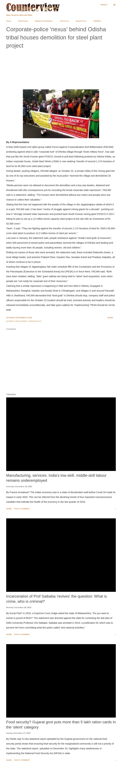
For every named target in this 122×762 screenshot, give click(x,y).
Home (8, 21)
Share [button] (110, 318)
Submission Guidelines (44, 21)
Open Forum (23, 21)
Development (21, 321)
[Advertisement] (61, 69)
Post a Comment (22, 509)
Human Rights (34, 321)
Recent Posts (81, 21)
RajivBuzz (97, 21)
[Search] (104, 4)
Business (10, 321)
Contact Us (64, 21)
